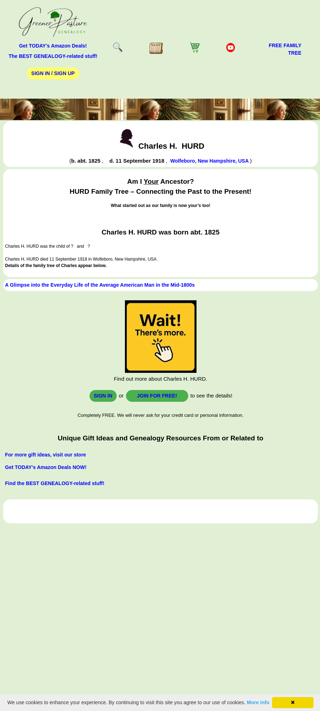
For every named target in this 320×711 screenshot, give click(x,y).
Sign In (103, 396)
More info (258, 702)
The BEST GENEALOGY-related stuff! (53, 56)
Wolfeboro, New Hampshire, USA (210, 161)
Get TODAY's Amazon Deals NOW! (46, 467)
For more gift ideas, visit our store (45, 455)
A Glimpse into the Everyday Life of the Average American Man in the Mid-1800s (100, 285)
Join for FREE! (157, 396)
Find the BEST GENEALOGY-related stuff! (55, 483)
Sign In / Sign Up (52, 73)
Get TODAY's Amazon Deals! (53, 46)
